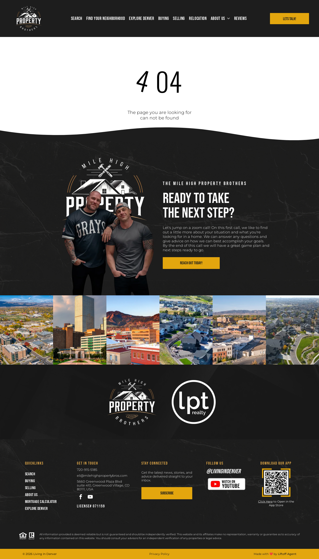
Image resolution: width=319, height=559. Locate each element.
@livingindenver (223, 471)
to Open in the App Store (281, 503)
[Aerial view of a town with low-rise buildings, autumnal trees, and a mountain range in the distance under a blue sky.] (239, 330)
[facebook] (80, 497)
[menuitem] (76, 18)
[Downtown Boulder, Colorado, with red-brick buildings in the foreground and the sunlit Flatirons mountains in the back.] (133, 330)
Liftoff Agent (287, 554)
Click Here (265, 501)
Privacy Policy (159, 554)
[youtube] (90, 497)
